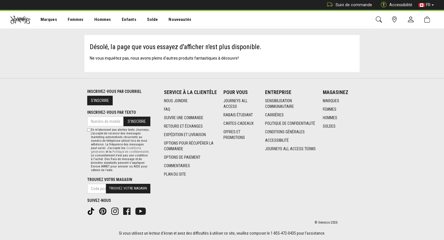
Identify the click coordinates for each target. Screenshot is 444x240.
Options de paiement (182, 157)
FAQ (167, 109)
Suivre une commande (183, 117)
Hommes (97, 20)
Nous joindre (176, 101)
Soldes (329, 126)
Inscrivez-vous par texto (111, 112)
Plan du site (175, 174)
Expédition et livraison (185, 134)
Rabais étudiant (238, 115)
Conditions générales (285, 132)
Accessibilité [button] (395, 5)
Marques (45, 20)
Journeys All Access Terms (290, 149)
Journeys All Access (235, 104)
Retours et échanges (183, 126)
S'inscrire (100, 100)
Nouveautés (171, 20)
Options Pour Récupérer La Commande (189, 146)
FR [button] (426, 5)
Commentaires (177, 165)
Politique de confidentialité (290, 123)
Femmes (71, 20)
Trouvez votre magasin (109, 179)
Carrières (274, 115)
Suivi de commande (348, 5)
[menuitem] (46, 20)
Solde (145, 20)
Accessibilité (277, 140)
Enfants (122, 20)
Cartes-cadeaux (238, 123)
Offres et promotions (234, 135)
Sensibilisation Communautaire (279, 104)
